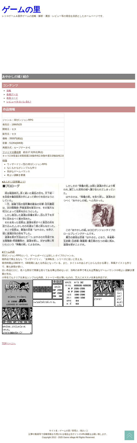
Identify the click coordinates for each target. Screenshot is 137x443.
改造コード (12, 98)
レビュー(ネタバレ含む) (18, 101)
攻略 (8, 90)
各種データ (12, 94)
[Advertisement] (68, 44)
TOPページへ (9, 343)
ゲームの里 (21, 9)
